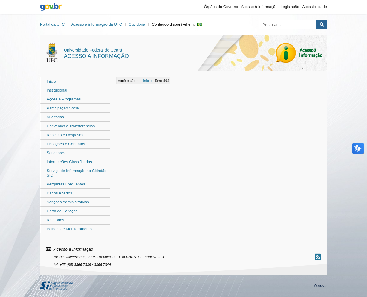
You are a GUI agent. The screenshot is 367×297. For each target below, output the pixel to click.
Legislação (290, 6)
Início (51, 81)
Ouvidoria (137, 24)
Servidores (56, 153)
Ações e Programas (64, 99)
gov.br (51, 7)
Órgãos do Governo (221, 6)
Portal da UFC (52, 24)
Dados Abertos (59, 193)
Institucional (57, 90)
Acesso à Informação (259, 6)
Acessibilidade (314, 6)
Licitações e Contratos (66, 144)
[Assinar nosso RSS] (318, 257)
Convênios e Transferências (71, 126)
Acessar (320, 286)
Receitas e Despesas (65, 135)
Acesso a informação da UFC (96, 24)
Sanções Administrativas (68, 202)
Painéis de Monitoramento (69, 229)
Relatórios (55, 220)
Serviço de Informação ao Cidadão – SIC (78, 172)
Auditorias (55, 117)
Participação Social (63, 108)
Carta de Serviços (62, 211)
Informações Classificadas (69, 162)
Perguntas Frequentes (66, 184)
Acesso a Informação (96, 56)
